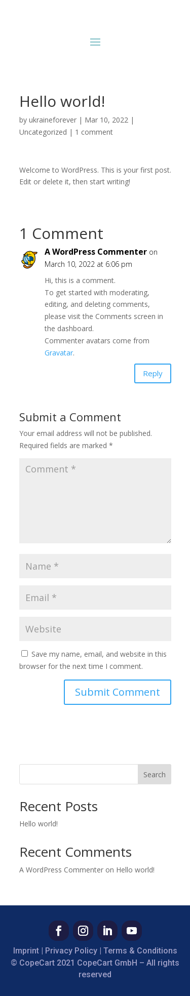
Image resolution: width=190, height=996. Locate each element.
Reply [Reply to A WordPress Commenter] (153, 373)
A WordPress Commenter (96, 251)
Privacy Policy (71, 950)
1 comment (94, 132)
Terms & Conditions (140, 950)
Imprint (26, 950)
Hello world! (38, 823)
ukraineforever (53, 120)
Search (154, 774)
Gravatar (59, 352)
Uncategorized (43, 132)
